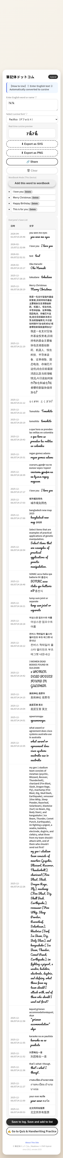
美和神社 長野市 (37, 693)
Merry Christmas (38, 285)
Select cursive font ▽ (17, 113)
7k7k (32, 105)
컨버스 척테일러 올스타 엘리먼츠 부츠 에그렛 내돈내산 (41, 637)
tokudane (34, 277)
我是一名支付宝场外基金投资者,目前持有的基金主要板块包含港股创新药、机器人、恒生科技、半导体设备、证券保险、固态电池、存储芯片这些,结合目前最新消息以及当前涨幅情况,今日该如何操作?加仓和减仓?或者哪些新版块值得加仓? (41, 311)
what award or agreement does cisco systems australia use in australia (40, 732)
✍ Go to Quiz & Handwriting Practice (32, 1131)
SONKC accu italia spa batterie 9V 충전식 (40, 575)
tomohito (34, 421)
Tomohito (34, 411)
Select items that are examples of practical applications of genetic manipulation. (41, 534)
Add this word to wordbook (32, 183)
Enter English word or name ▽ (21, 97)
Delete (28, 192)
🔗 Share (32, 161)
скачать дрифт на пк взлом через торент (40, 466)
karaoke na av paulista (41, 1036)
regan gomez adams (39, 453)
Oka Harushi (35, 264)
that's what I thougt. (40, 1063)
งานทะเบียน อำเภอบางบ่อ (41, 1079)
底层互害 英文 (36, 704)
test (31, 255)
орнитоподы (36, 716)
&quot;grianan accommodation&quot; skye (41, 1012)
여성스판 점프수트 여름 (40, 617)
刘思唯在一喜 (35, 1052)
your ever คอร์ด (37, 1096)
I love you (34, 246)
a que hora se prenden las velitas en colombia (41, 431)
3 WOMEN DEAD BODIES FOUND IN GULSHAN (38, 664)
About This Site (32, 1142)
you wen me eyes (38, 232)
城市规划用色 (35, 498)
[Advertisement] (31, 34)
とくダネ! (34, 401)
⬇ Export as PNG (32, 152)
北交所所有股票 (37, 1108)
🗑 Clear (32, 170)
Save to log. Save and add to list (32, 1121)
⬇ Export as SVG (32, 144)
